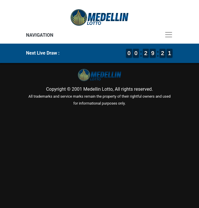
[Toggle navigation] (99, 34)
